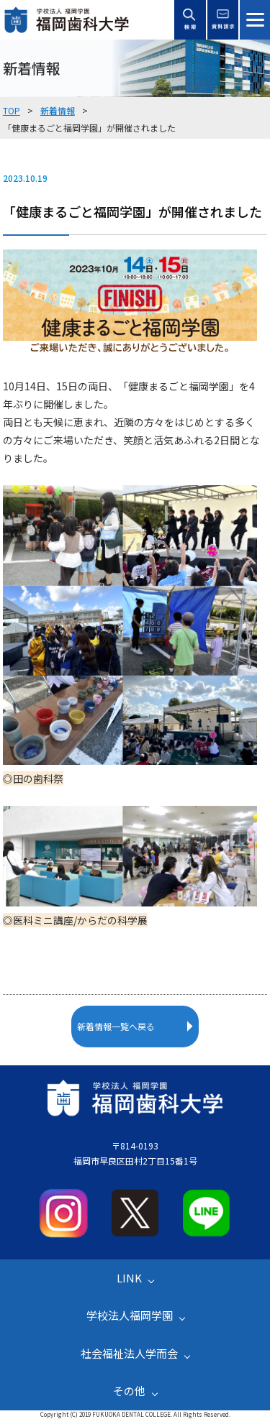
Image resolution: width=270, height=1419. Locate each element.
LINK (129, 1277)
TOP (11, 110)
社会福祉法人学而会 (129, 1353)
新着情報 (57, 110)
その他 (129, 1390)
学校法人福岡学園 (129, 1315)
